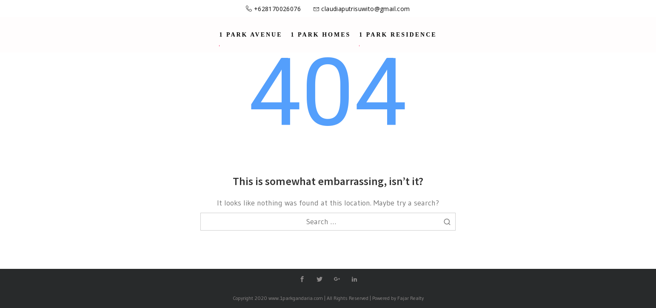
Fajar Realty (410, 298)
